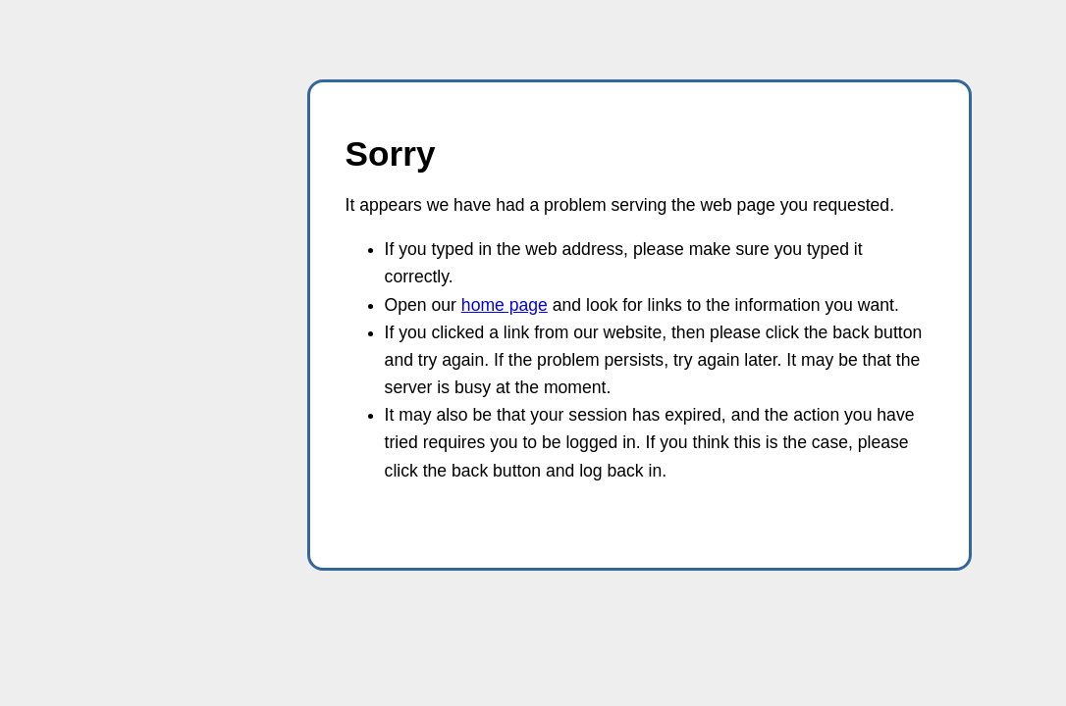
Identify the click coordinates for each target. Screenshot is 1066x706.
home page (504, 305)
